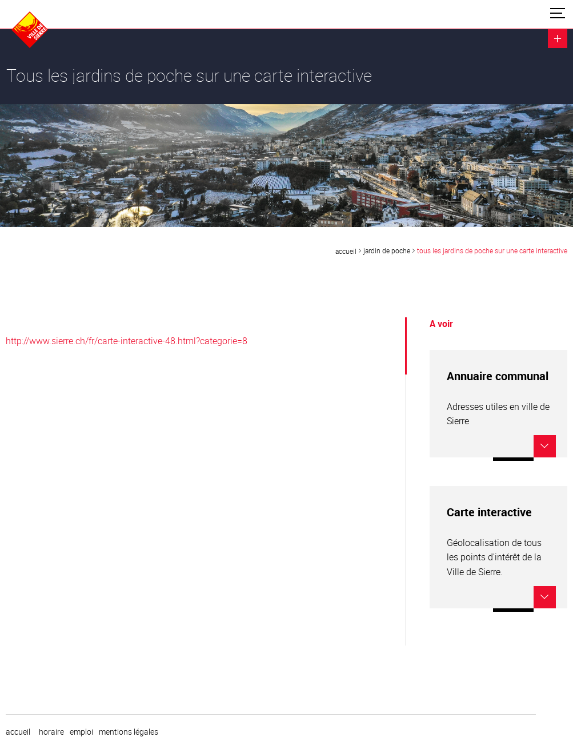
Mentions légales (128, 731)
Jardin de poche (386, 250)
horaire (51, 731)
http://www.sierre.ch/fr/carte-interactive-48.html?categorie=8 (126, 340)
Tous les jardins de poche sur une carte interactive (492, 250)
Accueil (345, 251)
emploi (81, 731)
